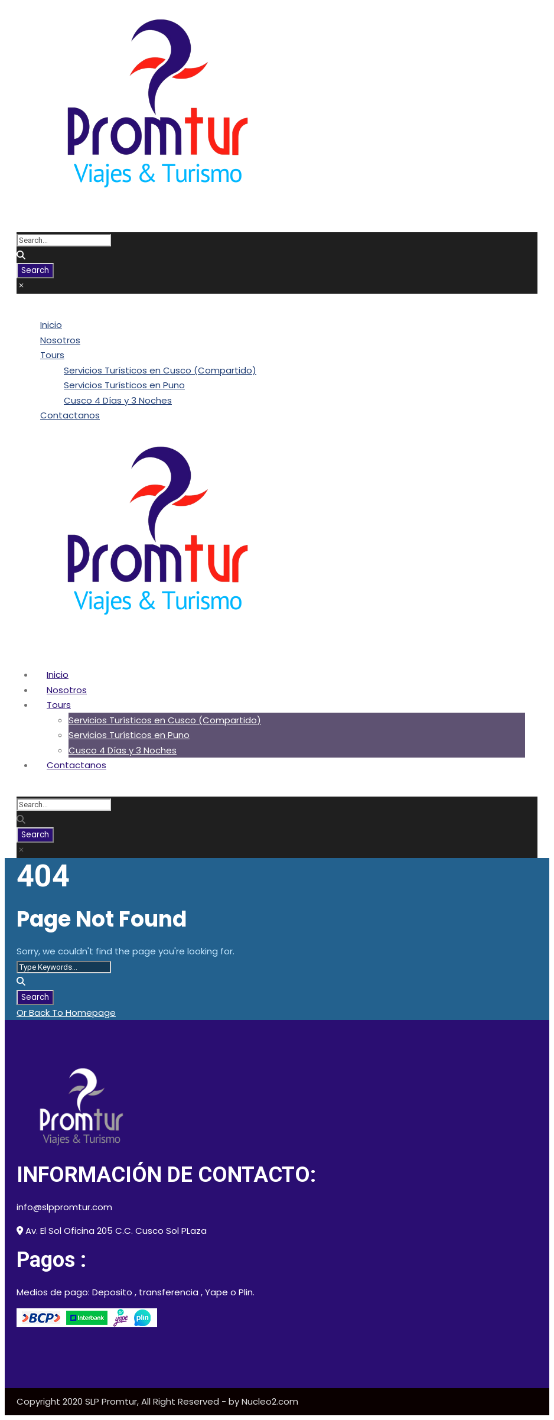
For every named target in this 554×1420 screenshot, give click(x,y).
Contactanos (70, 415)
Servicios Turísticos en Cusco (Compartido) (160, 370)
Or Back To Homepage (66, 1012)
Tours (52, 355)
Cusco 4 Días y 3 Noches (118, 400)
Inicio (51, 325)
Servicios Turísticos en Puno (124, 385)
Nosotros (60, 340)
